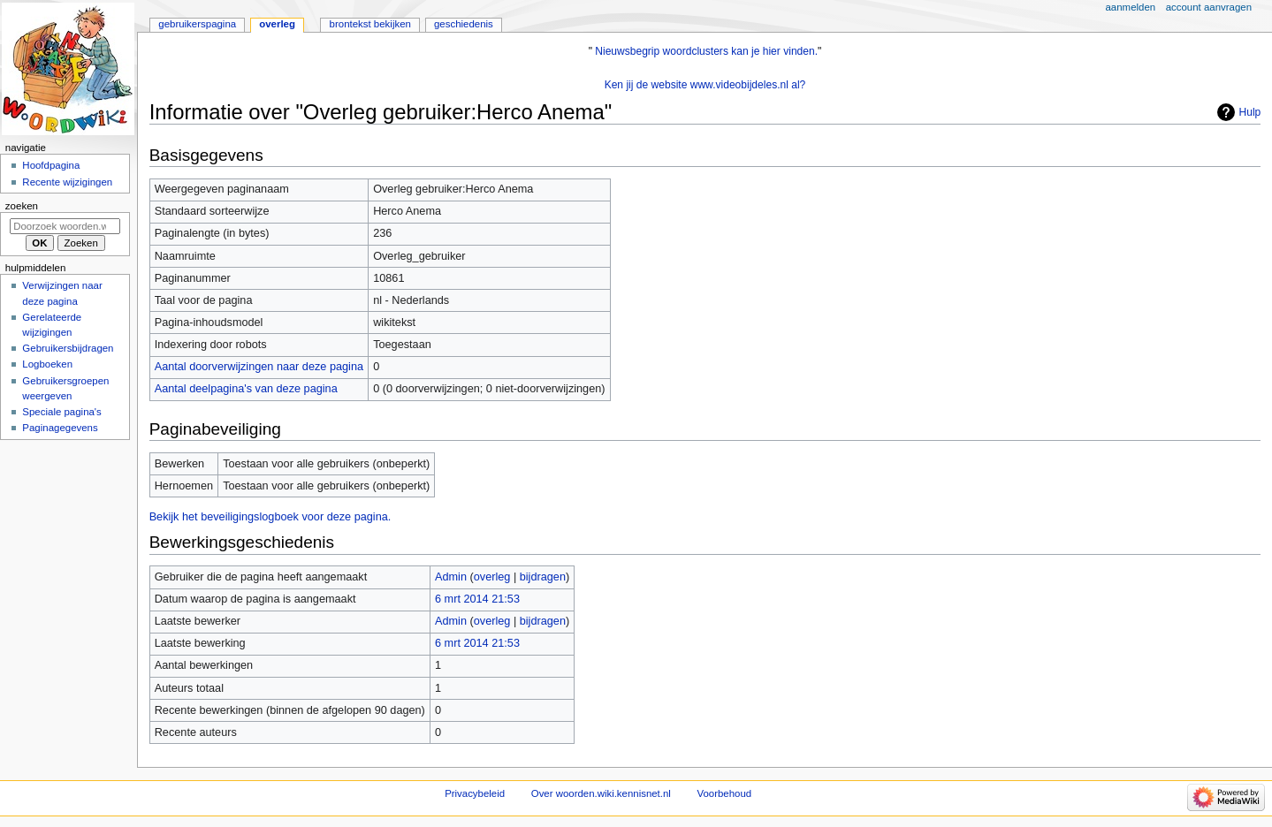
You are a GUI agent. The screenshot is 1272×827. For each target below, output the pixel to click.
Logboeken (47, 364)
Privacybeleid (475, 793)
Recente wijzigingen (67, 182)
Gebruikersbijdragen (67, 348)
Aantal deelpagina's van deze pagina (246, 389)
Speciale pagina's (61, 411)
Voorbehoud (724, 793)
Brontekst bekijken (370, 24)
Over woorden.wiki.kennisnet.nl (601, 793)
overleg (492, 577)
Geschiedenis (463, 24)
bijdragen (543, 577)
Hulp (1250, 112)
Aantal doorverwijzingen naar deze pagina (259, 366)
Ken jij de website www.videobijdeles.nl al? (705, 85)
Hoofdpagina (51, 165)
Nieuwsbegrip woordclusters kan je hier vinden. (706, 51)
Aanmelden (1131, 7)
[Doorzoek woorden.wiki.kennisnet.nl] (65, 226)
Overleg (277, 24)
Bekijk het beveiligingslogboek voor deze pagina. (270, 517)
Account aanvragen (1209, 7)
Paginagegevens (59, 427)
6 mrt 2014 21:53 (477, 599)
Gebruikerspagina (197, 24)
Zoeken (21, 206)
